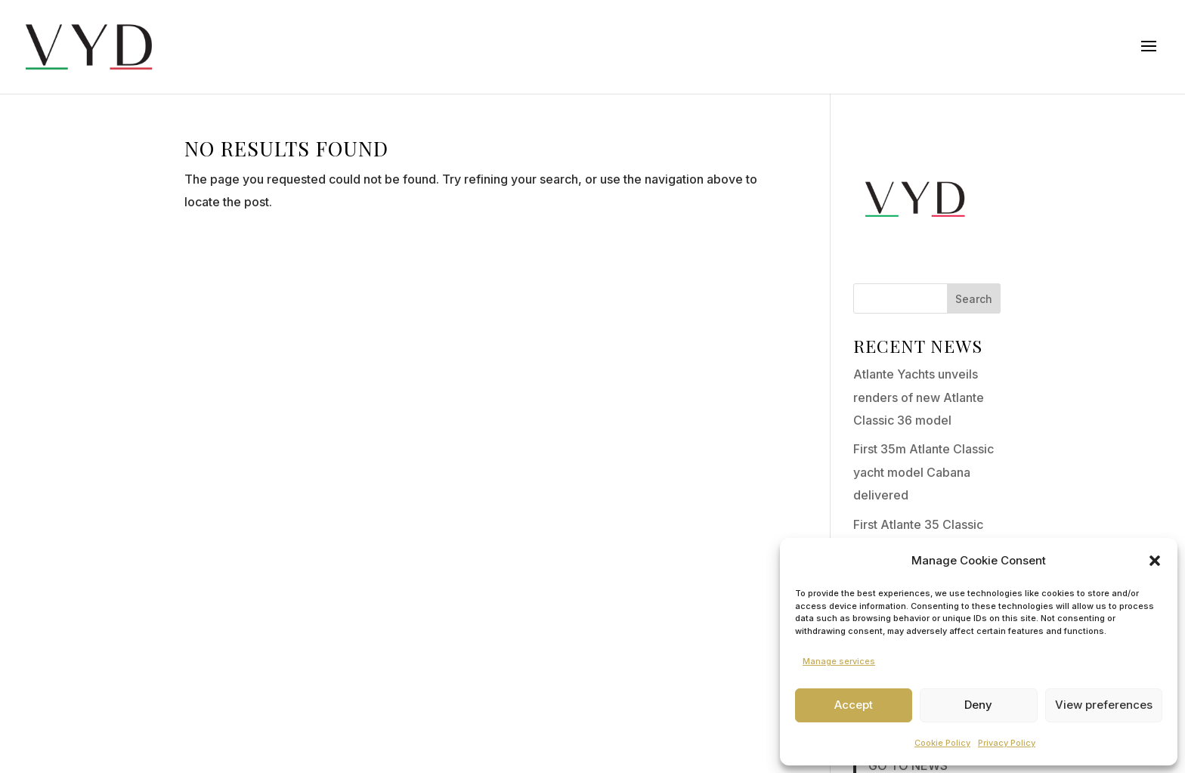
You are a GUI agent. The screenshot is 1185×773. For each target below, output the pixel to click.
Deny (978, 704)
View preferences (1104, 704)
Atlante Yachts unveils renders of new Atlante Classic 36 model (918, 397)
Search (973, 298)
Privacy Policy (1006, 742)
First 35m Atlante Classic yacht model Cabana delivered (923, 471)
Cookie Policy (942, 742)
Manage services (839, 661)
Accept (853, 704)
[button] (1154, 560)
